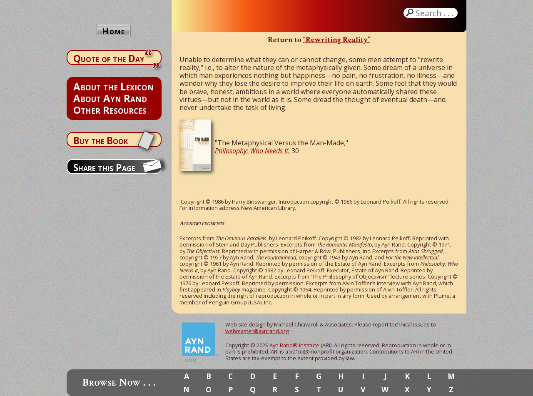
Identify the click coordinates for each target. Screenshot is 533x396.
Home (113, 31)
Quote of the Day (108, 58)
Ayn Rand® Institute (294, 345)
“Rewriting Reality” (336, 40)
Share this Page (104, 167)
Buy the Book (100, 140)
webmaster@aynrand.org (257, 331)
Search (436, 13)
